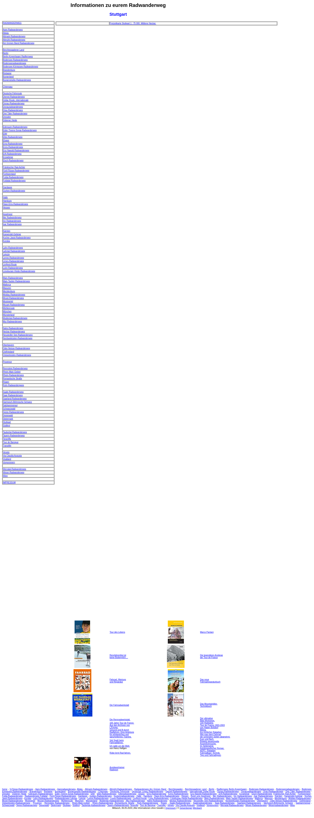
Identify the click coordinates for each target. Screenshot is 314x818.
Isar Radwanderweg (12, 224)
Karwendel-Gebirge (12, 234)
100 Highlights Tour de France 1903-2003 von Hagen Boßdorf (212, 725)
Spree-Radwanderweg (13, 412)
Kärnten (6, 231)
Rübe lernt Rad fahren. (120, 753)
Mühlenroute (9, 308)
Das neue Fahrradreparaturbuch (210, 680)
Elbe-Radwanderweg (12, 137)
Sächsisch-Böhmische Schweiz (17, 402)
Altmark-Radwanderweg (14, 36)
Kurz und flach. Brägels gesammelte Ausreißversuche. (209, 741)
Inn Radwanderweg (12, 221)
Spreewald (8, 415)
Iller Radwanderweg (12, 217)
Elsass (6, 140)
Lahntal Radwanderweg (14, 251)
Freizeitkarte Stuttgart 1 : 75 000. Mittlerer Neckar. (133, 23)
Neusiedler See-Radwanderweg (17, 335)
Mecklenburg (9, 291)
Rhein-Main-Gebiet (12, 372)
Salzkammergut (10, 405)
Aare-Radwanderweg (13, 30)
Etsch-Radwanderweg (13, 160)
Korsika (6, 241)
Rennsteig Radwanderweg (15, 368)
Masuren (7, 288)
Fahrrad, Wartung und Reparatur (118, 680)
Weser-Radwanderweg (13, 472)
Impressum (170, 808)
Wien (5, 476)
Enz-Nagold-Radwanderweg (16, 150)
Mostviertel (8, 301)
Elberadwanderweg (127, 794)
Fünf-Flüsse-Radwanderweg (16, 170)
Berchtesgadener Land (13, 50)
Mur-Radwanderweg (12, 321)
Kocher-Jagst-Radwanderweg (17, 237)
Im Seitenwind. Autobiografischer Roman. (212, 747)
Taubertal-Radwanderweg (15, 432)
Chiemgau (8, 87)
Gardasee (7, 187)
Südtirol (6, 425)
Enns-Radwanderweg (13, 147)
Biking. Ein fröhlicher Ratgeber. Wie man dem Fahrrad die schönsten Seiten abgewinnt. (215, 733)
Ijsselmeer (8, 214)
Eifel (5, 133)
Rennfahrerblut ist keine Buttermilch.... (119, 656)
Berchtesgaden (176, 789)
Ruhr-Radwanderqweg (13, 385)
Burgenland (8, 76)
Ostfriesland (8, 352)
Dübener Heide (10, 120)
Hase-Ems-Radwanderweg (15, 204)
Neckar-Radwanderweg (14, 331)
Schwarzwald (9, 409)
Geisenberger (186, 808)
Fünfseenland (9, 174)
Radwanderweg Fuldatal (36, 796)
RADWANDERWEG (12, 23)
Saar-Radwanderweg (13, 395)
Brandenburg (9, 70)
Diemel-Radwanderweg (14, 97)
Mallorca (7, 284)
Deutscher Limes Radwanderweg (147, 791)
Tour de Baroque (10, 442)
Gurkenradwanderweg (124, 796)
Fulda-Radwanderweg (13, 177)
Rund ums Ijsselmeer (201, 796)
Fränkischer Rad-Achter (14, 167)
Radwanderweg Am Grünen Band (150, 789)
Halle (5, 197)
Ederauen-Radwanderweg (15, 127)
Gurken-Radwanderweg (14, 191)
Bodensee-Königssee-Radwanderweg (20, 66)
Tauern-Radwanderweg (14, 435)
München (7, 311)
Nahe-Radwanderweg (13, 328)
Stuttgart (7, 422)
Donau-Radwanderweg (13, 103)
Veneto (6, 452)
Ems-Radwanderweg (12, 144)
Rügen (6, 382)
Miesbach (197, 808)
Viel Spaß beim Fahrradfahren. (117, 741)
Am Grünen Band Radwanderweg (18, 43)
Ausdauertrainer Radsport (117, 768)
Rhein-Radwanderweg (13, 375)
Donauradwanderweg (13, 107)
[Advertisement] (295, 84)
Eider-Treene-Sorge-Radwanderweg (20, 130)
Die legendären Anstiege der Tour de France (211, 656)
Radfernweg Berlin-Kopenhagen (232, 789)
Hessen (6, 207)
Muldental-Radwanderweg (15, 318)
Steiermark (8, 419)
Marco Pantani (206, 632)
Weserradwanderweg (278, 805)
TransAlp (7, 445)
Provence (7, 362)
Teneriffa (7, 439)
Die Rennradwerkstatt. (120, 719)
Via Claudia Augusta (12, 455)
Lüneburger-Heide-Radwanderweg (19, 271)
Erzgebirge (8, 157)
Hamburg (7, 201)
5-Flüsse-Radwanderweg (21, 789)
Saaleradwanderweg (202, 803)
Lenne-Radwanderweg (13, 258)
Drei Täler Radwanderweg (15, 113)
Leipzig (6, 254)
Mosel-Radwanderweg (13, 298)
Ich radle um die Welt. (120, 746)
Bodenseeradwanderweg (14, 63)
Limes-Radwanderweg (13, 261)
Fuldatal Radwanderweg (14, 180)
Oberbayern (8, 345)
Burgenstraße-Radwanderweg (17, 80)
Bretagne (7, 73)
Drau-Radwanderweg (13, 110)
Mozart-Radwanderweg (14, 305)
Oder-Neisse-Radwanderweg (16, 348)
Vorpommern (9, 462)
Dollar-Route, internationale (15, 100)
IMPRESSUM (9, 482)
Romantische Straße (12, 378)
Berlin (5, 53)
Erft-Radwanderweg (12, 154)
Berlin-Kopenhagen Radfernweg (18, 56)
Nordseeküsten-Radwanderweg (17, 338)
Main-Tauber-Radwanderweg (16, 281)
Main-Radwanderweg (13, 278)
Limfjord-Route (10, 264)
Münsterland (8, 315)
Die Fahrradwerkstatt (119, 705)
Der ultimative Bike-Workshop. (207, 719)
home (4, 789)
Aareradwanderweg (66, 789)
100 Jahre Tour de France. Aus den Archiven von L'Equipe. (122, 725)
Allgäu (6, 33)
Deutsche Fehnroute (12, 93)
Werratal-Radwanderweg (14, 469)
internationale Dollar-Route (202, 791)
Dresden (7, 117)
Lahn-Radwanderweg (13, 248)
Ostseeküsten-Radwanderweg (17, 355)
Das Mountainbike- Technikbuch (208, 705)
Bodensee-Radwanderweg (15, 60)
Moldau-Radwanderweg (14, 294)
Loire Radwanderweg (13, 268)
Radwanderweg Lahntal (66, 798)
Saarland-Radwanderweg (15, 398)
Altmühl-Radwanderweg (14, 40)
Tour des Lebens (117, 632)
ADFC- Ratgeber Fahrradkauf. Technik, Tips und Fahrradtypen (210, 752)
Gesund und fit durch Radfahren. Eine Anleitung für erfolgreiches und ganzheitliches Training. (122, 733)
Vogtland (7, 459)
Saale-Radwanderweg (13, 392)
